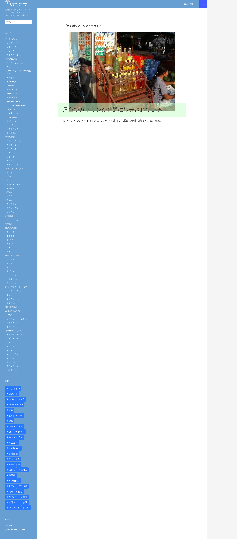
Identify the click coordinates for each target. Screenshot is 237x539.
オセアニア (10, 59)
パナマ (10, 152)
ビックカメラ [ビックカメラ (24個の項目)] (15, 415)
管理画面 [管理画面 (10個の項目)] (13, 453)
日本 (9, 243)
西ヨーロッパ (11, 330)
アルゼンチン (12, 141)
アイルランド (12, 334)
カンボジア (11, 263)
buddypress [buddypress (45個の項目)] (14, 448)
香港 (9, 251)
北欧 (7, 200)
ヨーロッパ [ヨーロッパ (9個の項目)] (14, 464)
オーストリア (12, 291)
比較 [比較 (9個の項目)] (11, 420)
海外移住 (9, 307)
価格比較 (10, 322)
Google (10, 97)
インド (10, 172)
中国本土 (10, 235)
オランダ (10, 346)
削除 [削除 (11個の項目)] (25, 497)
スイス (10, 350)
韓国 (9, 247)
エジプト (10, 43)
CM (8, 314)
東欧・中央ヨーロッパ (15, 287)
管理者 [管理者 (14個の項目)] (12, 502)
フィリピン (11, 275)
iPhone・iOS (12, 101)
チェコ (10, 295)
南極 (7, 224)
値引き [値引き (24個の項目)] (23, 469)
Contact (8, 525)
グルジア (10, 176)
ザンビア (10, 51)
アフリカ (9, 39)
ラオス (10, 283)
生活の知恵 (10, 311)
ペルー (10, 160)
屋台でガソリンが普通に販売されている (112, 109)
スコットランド (13, 354)
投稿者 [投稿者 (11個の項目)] (23, 486)
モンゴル (10, 231)
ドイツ (10, 362)
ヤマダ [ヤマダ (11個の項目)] (20, 431)
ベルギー (10, 370)
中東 (7, 192)
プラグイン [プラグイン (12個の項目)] (14, 507)
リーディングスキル (15, 318)
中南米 (8, 137)
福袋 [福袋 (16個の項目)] (11, 491)
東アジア (9, 228)
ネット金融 (11, 133)
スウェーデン (12, 208)
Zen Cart (10, 117)
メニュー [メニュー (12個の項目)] (13, 442)
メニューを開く (188, 4)
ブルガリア (11, 299)
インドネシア (12, 259)
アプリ (10, 121)
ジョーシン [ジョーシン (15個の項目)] (14, 459)
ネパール (10, 271)
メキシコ (10, 164)
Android (10, 81)
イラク (10, 196)
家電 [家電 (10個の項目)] (11, 410)
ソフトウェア (12, 129)
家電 (9, 326)
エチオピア (11, 47)
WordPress (11, 113)
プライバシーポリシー (15, 529)
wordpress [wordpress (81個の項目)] (14, 480)
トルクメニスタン (14, 184)
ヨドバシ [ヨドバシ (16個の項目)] (13, 497)
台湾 (9, 239)
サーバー (10, 125)
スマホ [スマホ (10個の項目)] (12, 486)
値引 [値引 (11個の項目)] (20, 491)
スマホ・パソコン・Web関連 (18, 70)
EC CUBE (11, 89)
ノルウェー (11, 212)
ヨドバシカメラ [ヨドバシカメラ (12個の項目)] (17, 399)
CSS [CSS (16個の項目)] (11, 431)
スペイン (10, 358)
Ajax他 (9, 77)
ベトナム (10, 279)
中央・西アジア (12, 168)
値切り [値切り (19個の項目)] (12, 469)
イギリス (10, 338)
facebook (11, 93)
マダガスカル (12, 55)
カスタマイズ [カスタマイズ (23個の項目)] (15, 437)
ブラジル (10, 156)
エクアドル (11, 149)
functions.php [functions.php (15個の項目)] (16, 404)
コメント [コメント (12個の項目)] (13, 393)
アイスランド (12, 204)
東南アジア (10, 255)
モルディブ (11, 188)
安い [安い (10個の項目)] (27, 507)
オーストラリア (13, 63)
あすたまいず (18, 4)
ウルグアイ (11, 145)
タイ (9, 267)
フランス (10, 366)
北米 (7, 216)
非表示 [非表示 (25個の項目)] (23, 502)
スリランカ (11, 180)
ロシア (10, 303)
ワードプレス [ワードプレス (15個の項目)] (15, 426)
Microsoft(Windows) (16, 105)
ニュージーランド (14, 67)
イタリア (10, 342)
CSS (8, 85)
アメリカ (10, 220)
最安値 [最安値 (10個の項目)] (12, 475)
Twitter (10, 109)
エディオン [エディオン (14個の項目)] (14, 388)
